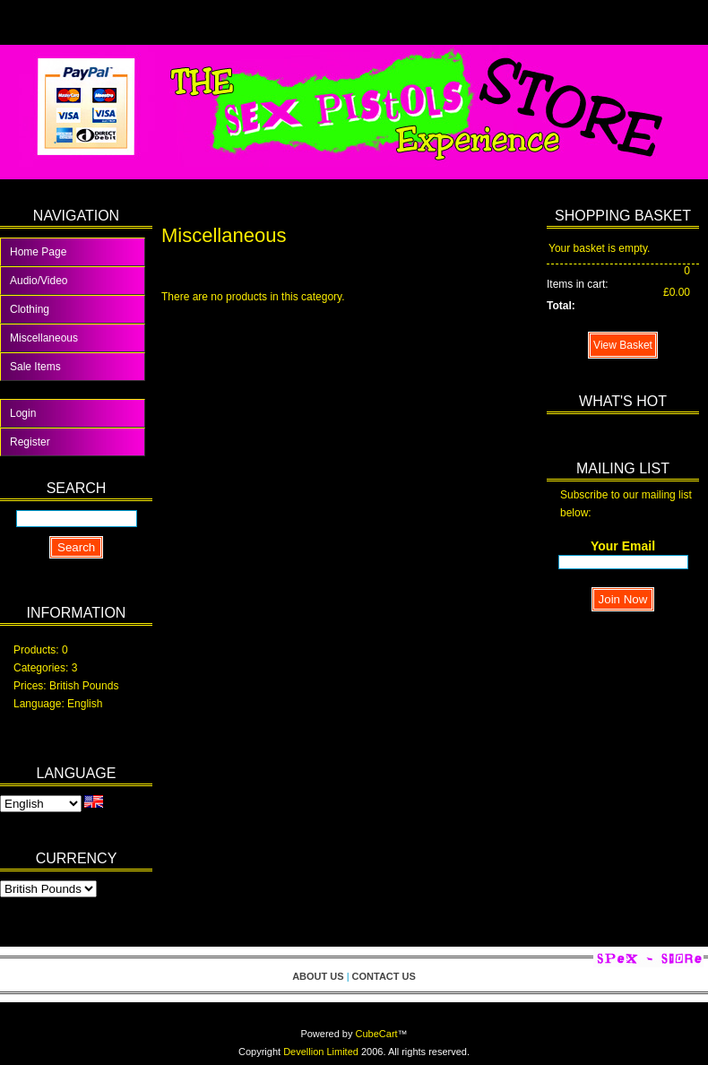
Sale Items (35, 366)
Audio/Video (39, 280)
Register (30, 442)
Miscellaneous (44, 338)
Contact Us (384, 976)
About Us (317, 976)
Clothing (29, 309)
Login (23, 413)
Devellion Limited (320, 1051)
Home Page (38, 252)
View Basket (622, 345)
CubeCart (377, 1033)
